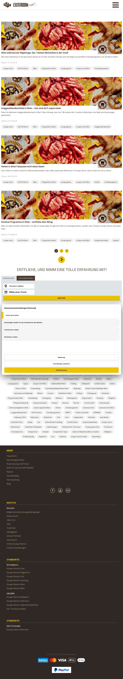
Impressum (12, 539)
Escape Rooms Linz (15, 576)
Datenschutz (12, 516)
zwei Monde (104, 417)
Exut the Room (72, 422)
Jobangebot (12, 531)
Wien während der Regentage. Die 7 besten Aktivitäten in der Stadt (34, 52)
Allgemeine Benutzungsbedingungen (23, 512)
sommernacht (89, 403)
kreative (116, 240)
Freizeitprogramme (101, 68)
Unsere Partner (14, 535)
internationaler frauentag (39, 379)
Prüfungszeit (91, 393)
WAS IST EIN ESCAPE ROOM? (20, 467)
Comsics (51, 393)
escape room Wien (82, 68)
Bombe (98, 379)
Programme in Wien (49, 68)
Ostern (112, 383)
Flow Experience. (17, 432)
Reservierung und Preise (18, 463)
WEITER (61, 298)
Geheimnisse (15, 427)
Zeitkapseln (85, 383)
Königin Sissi (32, 432)
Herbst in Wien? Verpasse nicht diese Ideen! (22, 166)
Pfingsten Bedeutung (21, 403)
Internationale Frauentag (53, 422)
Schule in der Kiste (82, 412)
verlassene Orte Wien (106, 407)
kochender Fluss (17, 422)
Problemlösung (28, 436)
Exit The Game (36, 412)
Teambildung (32, 398)
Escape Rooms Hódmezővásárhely (22, 604)
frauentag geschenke (71, 379)
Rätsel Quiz (35, 417)
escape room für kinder (79, 436)
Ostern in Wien (21, 388)
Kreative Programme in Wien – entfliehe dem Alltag (27, 222)
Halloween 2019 (19, 417)
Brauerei (65, 403)
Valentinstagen (52, 427)
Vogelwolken (78, 417)
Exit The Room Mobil (16, 608)
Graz (67, 417)
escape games (66, 68)
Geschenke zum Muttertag (23, 393)
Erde (58, 417)
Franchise (11, 528)
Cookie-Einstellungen (16, 547)
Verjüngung (46, 398)
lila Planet (91, 417)
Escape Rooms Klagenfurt (18, 572)
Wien (35, 68)
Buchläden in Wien (65, 393)
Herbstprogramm (111, 182)
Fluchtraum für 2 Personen (71, 427)
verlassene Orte (88, 407)
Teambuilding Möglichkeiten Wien (56, 388)
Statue (109, 379)
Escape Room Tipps (60, 432)
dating (30, 422)
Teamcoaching (13, 479)
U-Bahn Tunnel (100, 383)
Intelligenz (107, 432)
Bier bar (76, 403)
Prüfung (79, 393)
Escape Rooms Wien (16, 584)
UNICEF (67, 412)
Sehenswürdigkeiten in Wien (18, 407)
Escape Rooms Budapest (18, 597)
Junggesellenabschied (102, 127)
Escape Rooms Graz (16, 568)
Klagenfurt (42, 436)
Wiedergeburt (72, 398)
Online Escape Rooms (16, 543)
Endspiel (45, 432)
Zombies (109, 412)
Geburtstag (96, 436)
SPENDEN (96, 412)
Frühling (73, 383)
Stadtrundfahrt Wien (58, 383)
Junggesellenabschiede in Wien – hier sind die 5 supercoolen (31, 108)
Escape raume (107, 422)
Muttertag (77, 388)
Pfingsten (111, 398)
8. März (56, 379)
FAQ (8, 524)
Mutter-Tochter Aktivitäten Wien (96, 388)
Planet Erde (48, 417)
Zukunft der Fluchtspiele (33, 427)
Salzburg (62, 436)
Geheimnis (87, 379)
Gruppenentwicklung (90, 422)
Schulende (105, 393)
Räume (10, 471)
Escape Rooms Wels (16, 588)
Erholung (100, 398)
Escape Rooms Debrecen (18, 601)
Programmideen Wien (15, 398)
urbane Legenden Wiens (42, 407)
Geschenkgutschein (15, 459)
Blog (9, 483)
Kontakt (10, 508)
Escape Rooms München (18, 629)
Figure (26, 383)
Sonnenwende (104, 403)
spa (38, 422)
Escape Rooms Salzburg (17, 580)
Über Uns (11, 520)
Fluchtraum (108, 427)
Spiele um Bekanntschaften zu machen (86, 432)
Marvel (40, 393)
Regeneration (87, 398)
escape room (8, 68)
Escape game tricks (92, 427)
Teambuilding (35, 388)
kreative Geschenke (101, 240)
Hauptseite (12, 455)
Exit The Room (23, 68)
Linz (52, 436)
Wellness (59, 398)
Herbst (97, 182)
